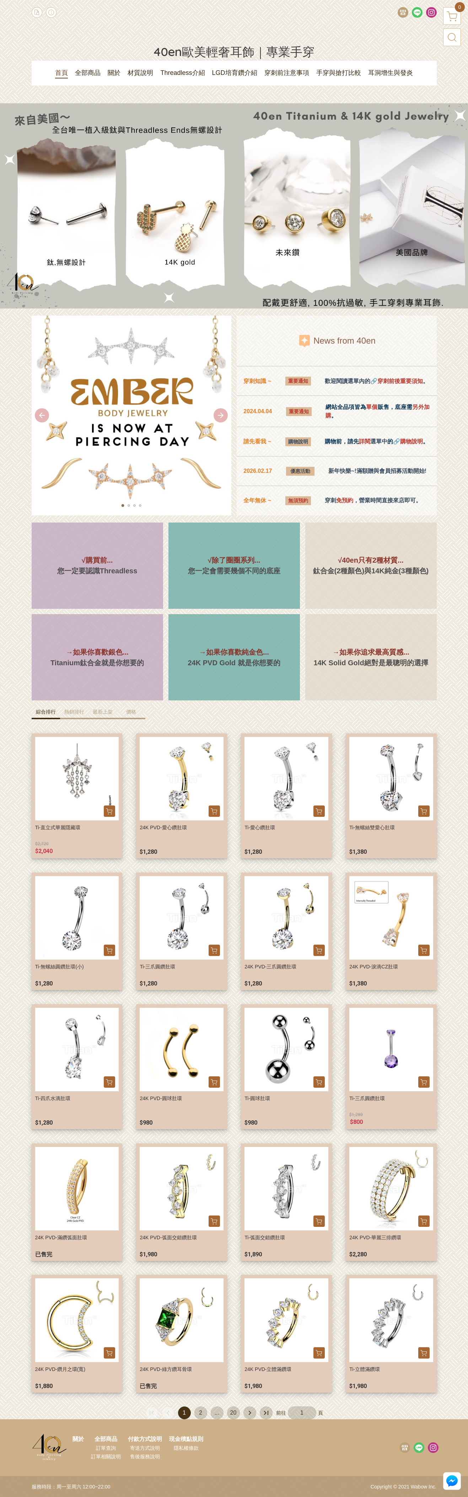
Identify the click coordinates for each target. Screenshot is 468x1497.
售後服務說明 (145, 1456)
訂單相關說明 (106, 1456)
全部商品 (106, 1439)
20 (233, 1413)
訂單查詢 (106, 1448)
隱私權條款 (186, 1448)
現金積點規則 (186, 1439)
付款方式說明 (145, 1439)
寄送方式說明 (145, 1448)
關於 (78, 1439)
